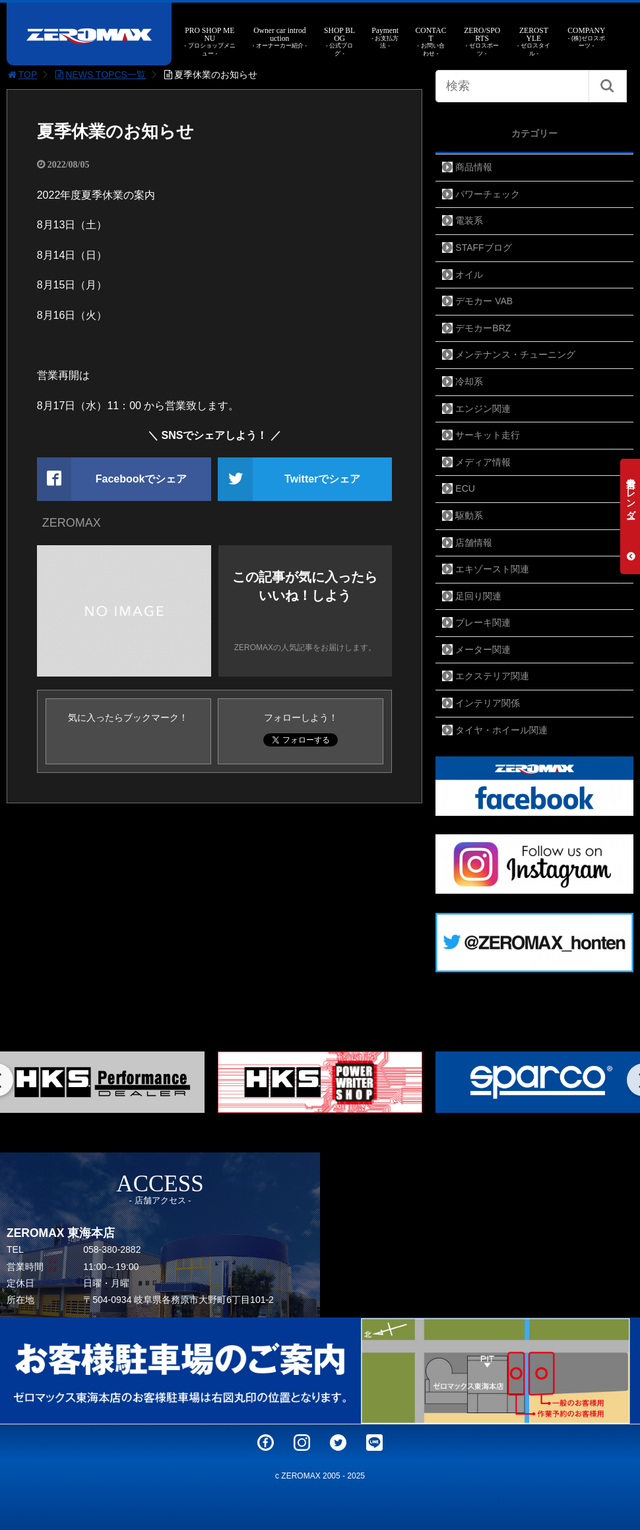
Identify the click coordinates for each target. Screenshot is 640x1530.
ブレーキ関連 (483, 622)
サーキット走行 (487, 435)
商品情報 (473, 167)
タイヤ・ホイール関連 (501, 730)
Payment (385, 38)
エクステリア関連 (492, 676)
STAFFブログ (483, 247)
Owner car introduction (279, 38)
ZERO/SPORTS (482, 42)
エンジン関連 (483, 408)
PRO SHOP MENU (209, 42)
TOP (22, 74)
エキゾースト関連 (492, 569)
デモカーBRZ (483, 328)
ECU (465, 488)
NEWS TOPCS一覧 (99, 74)
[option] (320, 1082)
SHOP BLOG (339, 42)
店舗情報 (473, 542)
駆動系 (469, 515)
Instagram (302, 1442)
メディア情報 (483, 462)
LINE (374, 1442)
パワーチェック (487, 194)
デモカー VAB (484, 301)
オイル (469, 274)
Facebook (265, 1442)
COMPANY (586, 38)
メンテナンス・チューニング (515, 354)
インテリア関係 (487, 703)
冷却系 (469, 381)
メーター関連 (483, 649)
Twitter (338, 1442)
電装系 (469, 220)
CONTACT (430, 42)
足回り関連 (478, 596)
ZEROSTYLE (534, 42)
